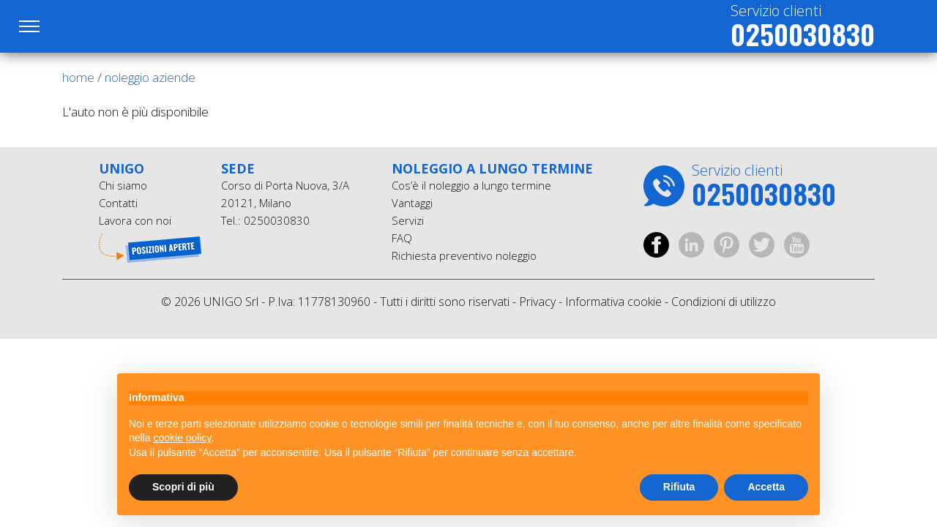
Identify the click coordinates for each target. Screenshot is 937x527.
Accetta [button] (766, 487)
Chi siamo (123, 185)
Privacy (537, 302)
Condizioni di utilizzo (723, 302)
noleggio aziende (150, 77)
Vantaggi (412, 202)
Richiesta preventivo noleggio (464, 255)
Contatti (118, 202)
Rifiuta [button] (679, 487)
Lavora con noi (135, 220)
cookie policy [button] (182, 438)
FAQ (402, 238)
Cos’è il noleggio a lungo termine (471, 185)
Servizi (408, 220)
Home (78, 77)
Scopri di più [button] (183, 487)
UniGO (141, 26)
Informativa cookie (613, 302)
